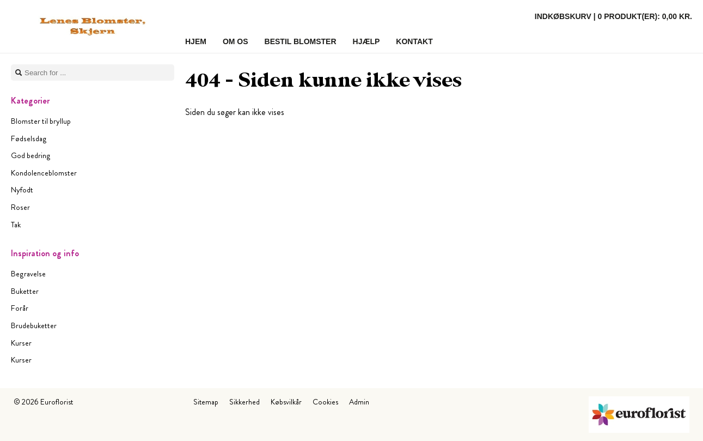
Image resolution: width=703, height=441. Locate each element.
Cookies (325, 401)
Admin (359, 401)
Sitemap (205, 401)
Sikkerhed (244, 401)
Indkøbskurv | (613, 16)
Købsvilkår (286, 401)
